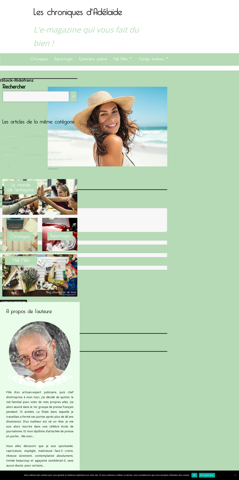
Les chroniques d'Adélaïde (77, 9)
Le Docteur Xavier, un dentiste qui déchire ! (33, 152)
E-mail (3, 250)
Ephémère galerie (93, 58)
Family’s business (151, 58)
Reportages (63, 58)
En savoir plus (207, 475)
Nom (2, 238)
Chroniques (39, 58)
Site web (3, 263)
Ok (194, 475)
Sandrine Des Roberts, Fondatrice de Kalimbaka (36, 133)
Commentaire (6, 206)
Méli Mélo (120, 58)
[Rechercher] (73, 96)
